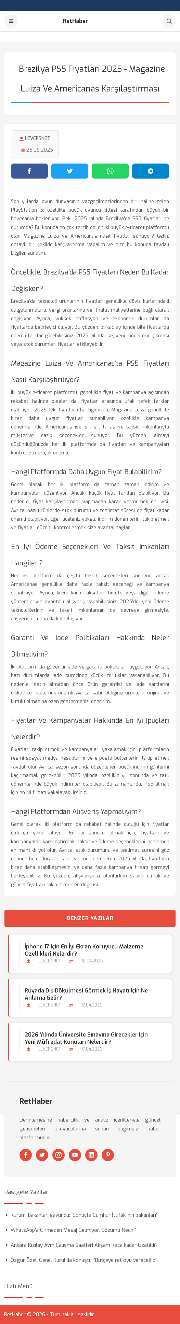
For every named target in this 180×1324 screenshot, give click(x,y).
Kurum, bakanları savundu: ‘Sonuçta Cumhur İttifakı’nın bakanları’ (84, 1215)
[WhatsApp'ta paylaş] (110, 171)
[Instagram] (58, 1155)
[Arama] (169, 21)
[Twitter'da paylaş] (69, 171)
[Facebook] (26, 1155)
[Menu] (11, 21)
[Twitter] (42, 1155)
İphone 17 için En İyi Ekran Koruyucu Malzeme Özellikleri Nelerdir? (84, 950)
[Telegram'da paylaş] (150, 171)
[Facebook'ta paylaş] (29, 171)
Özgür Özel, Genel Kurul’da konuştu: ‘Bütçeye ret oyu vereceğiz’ (83, 1260)
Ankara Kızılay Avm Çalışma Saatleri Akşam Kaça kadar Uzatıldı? (84, 1245)
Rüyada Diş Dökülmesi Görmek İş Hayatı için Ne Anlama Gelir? (86, 994)
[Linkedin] (91, 1155)
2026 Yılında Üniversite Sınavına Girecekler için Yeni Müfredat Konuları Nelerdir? (86, 1038)
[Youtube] (75, 1155)
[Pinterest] (108, 1155)
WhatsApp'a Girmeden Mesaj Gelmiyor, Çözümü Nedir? (74, 1230)
